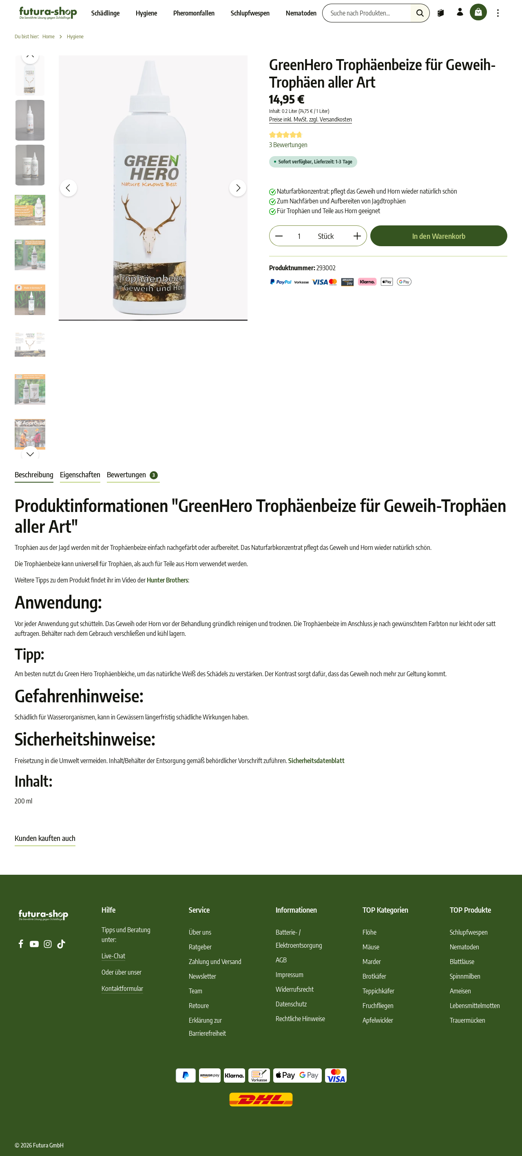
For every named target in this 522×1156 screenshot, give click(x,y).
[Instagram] (48, 946)
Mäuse (371, 947)
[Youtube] (35, 946)
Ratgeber (200, 947)
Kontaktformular (122, 988)
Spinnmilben (465, 976)
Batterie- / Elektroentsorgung (299, 938)
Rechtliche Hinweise (300, 1019)
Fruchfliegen (378, 1006)
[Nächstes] (237, 187)
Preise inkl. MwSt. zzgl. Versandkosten (310, 119)
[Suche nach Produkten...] (358, 13)
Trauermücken (467, 1020)
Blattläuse (462, 961)
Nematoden (464, 947)
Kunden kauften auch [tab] (45, 838)
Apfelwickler (378, 1020)
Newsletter (202, 976)
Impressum (289, 975)
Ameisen (460, 991)
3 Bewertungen (288, 145)
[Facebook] (21, 946)
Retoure (199, 1006)
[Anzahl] (299, 235)
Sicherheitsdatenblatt (316, 761)
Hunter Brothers (167, 580)
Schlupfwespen (469, 932)
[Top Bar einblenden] (498, 13)
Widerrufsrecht (295, 989)
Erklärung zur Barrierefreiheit (207, 1026)
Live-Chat (113, 956)
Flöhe (369, 932)
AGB (281, 960)
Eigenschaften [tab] (80, 474)
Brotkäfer (374, 976)
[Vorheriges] (68, 187)
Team (195, 991)
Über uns (200, 932)
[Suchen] (412, 13)
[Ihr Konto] (453, 13)
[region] (134, 257)
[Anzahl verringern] (278, 235)
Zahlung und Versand (215, 961)
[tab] (34, 475)
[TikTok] (61, 946)
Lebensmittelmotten (475, 1006)
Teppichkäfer (378, 991)
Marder (372, 961)
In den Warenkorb (438, 235)
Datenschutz (291, 1004)
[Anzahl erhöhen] (357, 235)
